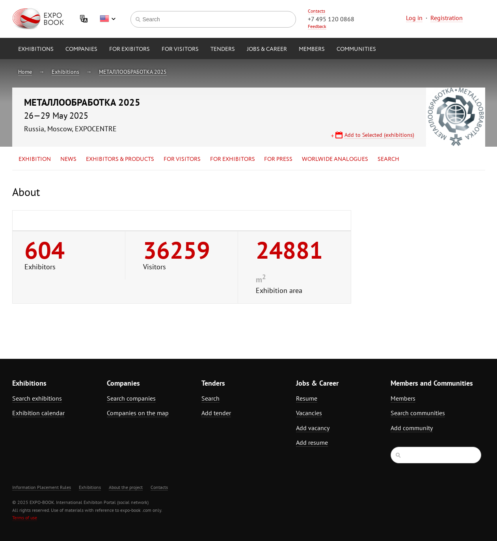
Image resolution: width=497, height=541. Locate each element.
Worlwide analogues (335, 159)
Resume (306, 398)
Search (388, 159)
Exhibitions (36, 49)
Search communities (418, 413)
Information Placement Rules (41, 487)
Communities (356, 49)
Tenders (222, 49)
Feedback (317, 26)
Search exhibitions (37, 398)
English (107, 19)
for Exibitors (129, 49)
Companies (81, 49)
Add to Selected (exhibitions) (379, 134)
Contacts (316, 11)
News (68, 159)
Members (312, 49)
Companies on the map (138, 413)
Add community (412, 428)
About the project (126, 487)
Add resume (312, 442)
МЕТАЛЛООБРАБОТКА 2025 (133, 71)
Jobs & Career (267, 49)
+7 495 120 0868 (331, 19)
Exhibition (35, 159)
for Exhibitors (232, 159)
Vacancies (309, 413)
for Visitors (180, 49)
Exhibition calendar (38, 413)
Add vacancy (312, 428)
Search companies (131, 398)
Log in (414, 18)
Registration (446, 18)
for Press (278, 159)
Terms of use (24, 517)
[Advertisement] (416, 255)
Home (25, 71)
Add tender (216, 413)
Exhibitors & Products (120, 159)
